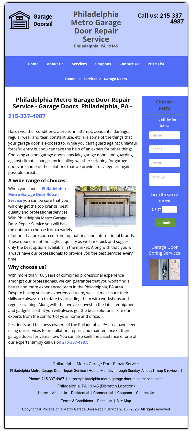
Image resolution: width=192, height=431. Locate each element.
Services (79, 63)
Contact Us (129, 63)
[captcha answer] (170, 209)
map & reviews (168, 370)
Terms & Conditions (77, 401)
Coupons (103, 63)
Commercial (103, 393)
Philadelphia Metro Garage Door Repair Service (37, 194)
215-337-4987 (172, 18)
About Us (55, 63)
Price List (156, 63)
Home (33, 63)
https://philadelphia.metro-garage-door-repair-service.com (115, 379)
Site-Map (123, 401)
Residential (80, 393)
